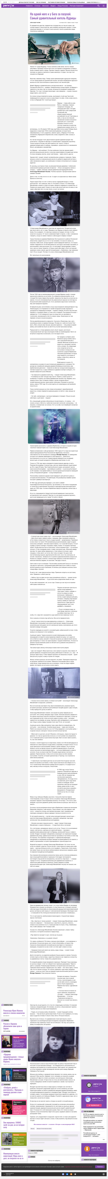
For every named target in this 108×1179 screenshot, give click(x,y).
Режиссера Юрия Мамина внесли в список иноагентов (14, 1011)
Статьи (37, 6)
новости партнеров (37, 1151)
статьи (33, 1157)
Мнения (45, 6)
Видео (53, 6)
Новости (29, 6)
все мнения (22, 1031)
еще (104, 1139)
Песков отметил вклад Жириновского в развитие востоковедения (19, 1141)
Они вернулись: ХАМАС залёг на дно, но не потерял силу (13, 1124)
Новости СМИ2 (32, 1153)
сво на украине (89, 1111)
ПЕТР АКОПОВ (6, 1031)
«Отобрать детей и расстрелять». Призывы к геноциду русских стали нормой (13, 1091)
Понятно (100, 1167)
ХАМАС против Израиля (94, 2)
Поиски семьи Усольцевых (76, 2)
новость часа (8, 1005)
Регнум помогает (77, 6)
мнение (6, 1020)
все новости (6, 1015)
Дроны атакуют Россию (26, 2)
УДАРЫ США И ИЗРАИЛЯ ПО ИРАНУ (12, 1064)
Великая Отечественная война (44, 1128)
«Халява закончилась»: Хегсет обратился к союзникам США (19, 1075)
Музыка (32, 1128)
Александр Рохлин (35, 22)
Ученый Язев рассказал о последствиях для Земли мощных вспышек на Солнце (19, 1110)
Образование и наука (18, 1103)
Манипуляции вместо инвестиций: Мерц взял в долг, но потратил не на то (13, 1155)
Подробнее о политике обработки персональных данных (78, 1166)
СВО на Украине (41, 2)
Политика (16, 1070)
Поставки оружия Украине (56, 2)
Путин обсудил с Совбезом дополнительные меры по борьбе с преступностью (19, 1043)
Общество (16, 1037)
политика (7, 1051)
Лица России (63, 6)
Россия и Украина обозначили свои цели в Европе (12, 1026)
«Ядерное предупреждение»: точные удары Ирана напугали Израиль (13, 1058)
